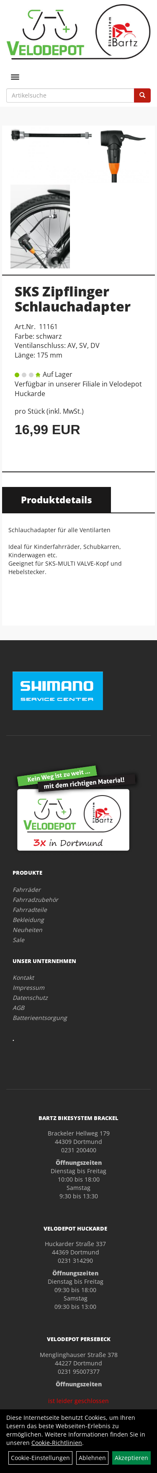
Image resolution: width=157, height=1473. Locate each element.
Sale (18, 940)
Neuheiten (27, 930)
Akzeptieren (131, 1458)
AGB (18, 1008)
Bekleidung (28, 920)
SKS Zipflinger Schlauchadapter (73, 298)
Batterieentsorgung (40, 1018)
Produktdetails (56, 499)
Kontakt (23, 977)
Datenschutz (30, 998)
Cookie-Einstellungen (40, 1458)
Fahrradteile (30, 910)
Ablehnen (92, 1458)
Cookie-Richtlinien (56, 1443)
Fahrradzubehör (35, 900)
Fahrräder (27, 890)
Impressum (28, 987)
